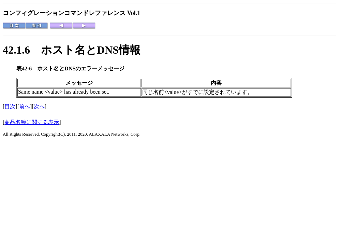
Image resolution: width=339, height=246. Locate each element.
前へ (24, 106)
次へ (39, 106)
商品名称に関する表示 (31, 122)
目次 (9, 106)
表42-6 (26, 68)
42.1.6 (22, 50)
